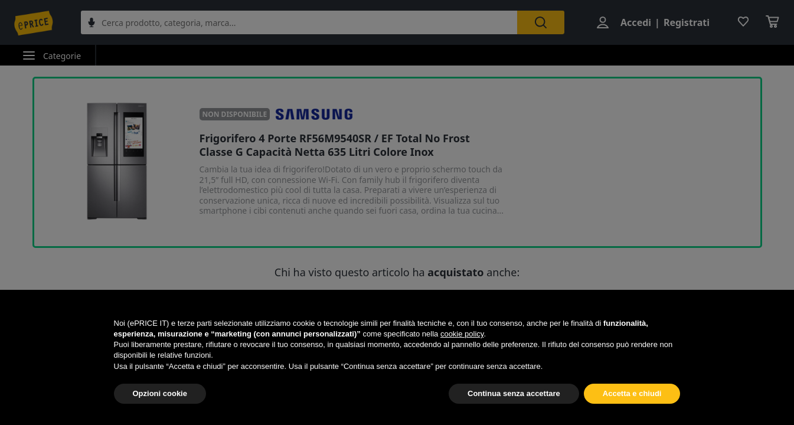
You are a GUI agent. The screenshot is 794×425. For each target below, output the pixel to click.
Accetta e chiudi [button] (632, 393)
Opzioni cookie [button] (160, 393)
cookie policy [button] (461, 333)
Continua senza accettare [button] (514, 393)
